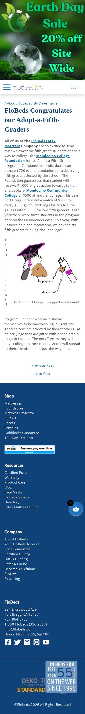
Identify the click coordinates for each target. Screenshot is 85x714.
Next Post (42, 373)
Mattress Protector (19, 413)
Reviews (11, 573)
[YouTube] (46, 642)
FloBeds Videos (17, 497)
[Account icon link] (76, 87)
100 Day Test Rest (19, 437)
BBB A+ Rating (16, 559)
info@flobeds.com (19, 629)
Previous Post (42, 365)
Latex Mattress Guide (22, 507)
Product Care (15, 482)
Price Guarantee (17, 549)
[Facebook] (8, 642)
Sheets (10, 423)
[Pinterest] (36, 642)
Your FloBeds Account (22, 544)
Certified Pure (16, 472)
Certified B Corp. (18, 554)
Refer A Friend (16, 564)
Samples (11, 428)
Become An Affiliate (20, 569)
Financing (12, 578)
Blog (8, 487)
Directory (12, 502)
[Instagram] (27, 642)
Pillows (10, 418)
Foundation (14, 408)
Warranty (12, 477)
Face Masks (14, 492)
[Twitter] (17, 642)
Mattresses (13, 403)
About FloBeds (18, 103)
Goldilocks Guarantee (22, 432)
